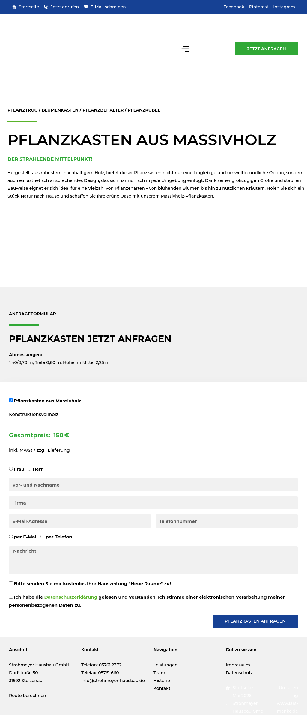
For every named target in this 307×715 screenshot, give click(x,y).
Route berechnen (27, 695)
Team (159, 672)
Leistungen (165, 665)
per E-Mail (26, 537)
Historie (162, 680)
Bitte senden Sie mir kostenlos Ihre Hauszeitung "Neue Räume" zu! (92, 583)
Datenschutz (239, 672)
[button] (185, 48)
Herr (37, 469)
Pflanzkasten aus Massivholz (47, 401)
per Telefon (59, 537)
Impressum (238, 665)
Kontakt (162, 688)
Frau (19, 469)
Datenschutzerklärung (70, 597)
